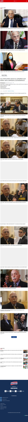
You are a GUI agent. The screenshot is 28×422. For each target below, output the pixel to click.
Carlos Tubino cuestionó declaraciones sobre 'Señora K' (8, 288)
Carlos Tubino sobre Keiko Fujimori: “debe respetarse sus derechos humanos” (11, 245)
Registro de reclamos (3, 404)
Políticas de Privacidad (3, 407)
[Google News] (15, 388)
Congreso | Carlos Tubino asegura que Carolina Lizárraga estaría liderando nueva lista (12, 71)
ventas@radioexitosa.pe (5, 397)
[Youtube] (13, 388)
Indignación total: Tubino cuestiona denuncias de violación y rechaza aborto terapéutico (12, 28)
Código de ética (2, 403)
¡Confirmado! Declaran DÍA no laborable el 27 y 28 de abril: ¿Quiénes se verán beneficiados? (11, 354)
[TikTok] (16, 388)
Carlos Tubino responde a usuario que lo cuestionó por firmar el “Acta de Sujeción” (11, 159)
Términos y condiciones (3, 406)
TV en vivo (1, 405)
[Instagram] (14, 388)
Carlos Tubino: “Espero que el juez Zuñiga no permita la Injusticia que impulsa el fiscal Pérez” (13, 202)
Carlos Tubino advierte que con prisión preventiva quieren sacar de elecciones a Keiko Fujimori (13, 180)
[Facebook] (11, 388)
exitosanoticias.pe (4, 399)
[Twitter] (12, 388)
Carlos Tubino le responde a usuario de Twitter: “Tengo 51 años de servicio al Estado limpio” (13, 137)
